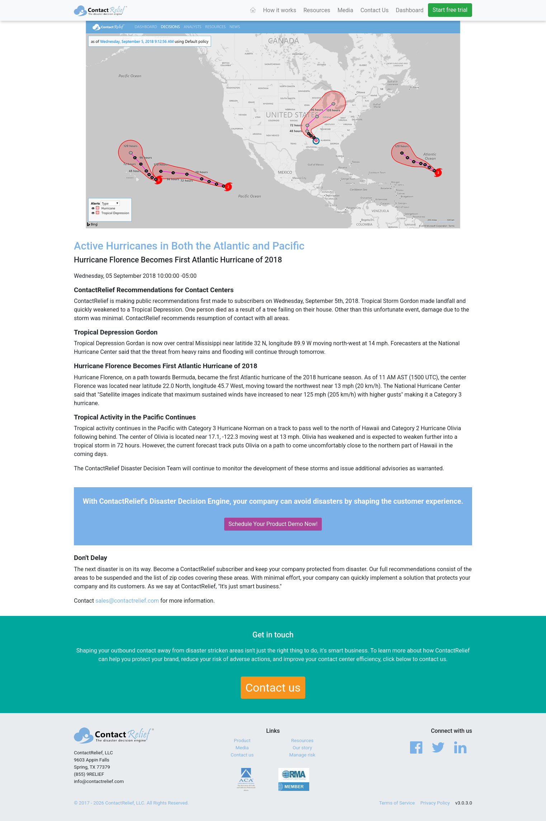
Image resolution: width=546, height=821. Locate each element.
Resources (316, 10)
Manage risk (302, 755)
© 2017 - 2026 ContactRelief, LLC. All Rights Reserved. (131, 803)
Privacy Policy (435, 803)
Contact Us (375, 10)
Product (242, 740)
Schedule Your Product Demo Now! (273, 524)
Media (345, 10)
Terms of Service (397, 803)
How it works (279, 10)
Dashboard (409, 10)
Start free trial (450, 9)
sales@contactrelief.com (127, 600)
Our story (302, 747)
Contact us (273, 687)
